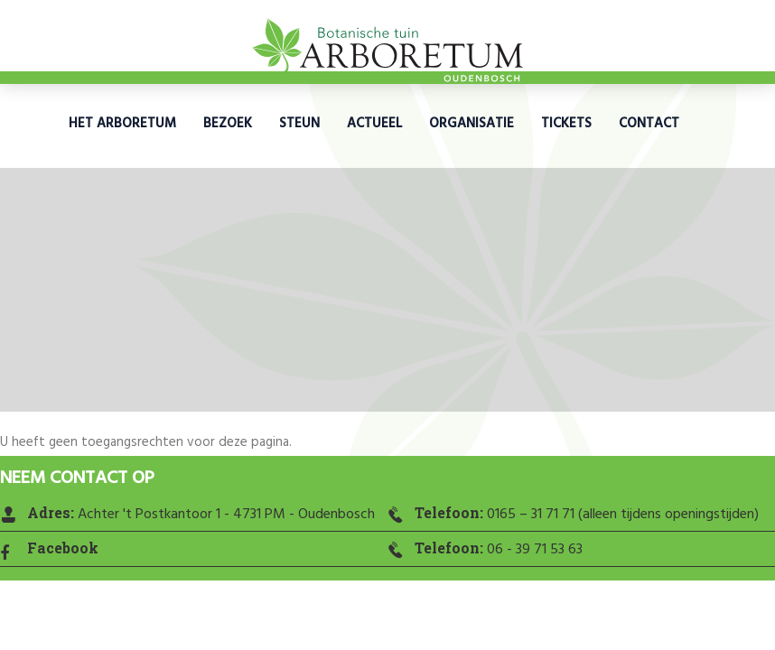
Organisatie (471, 124)
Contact (649, 124)
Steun (299, 124)
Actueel (374, 124)
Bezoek (227, 124)
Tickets (566, 124)
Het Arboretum (122, 124)
